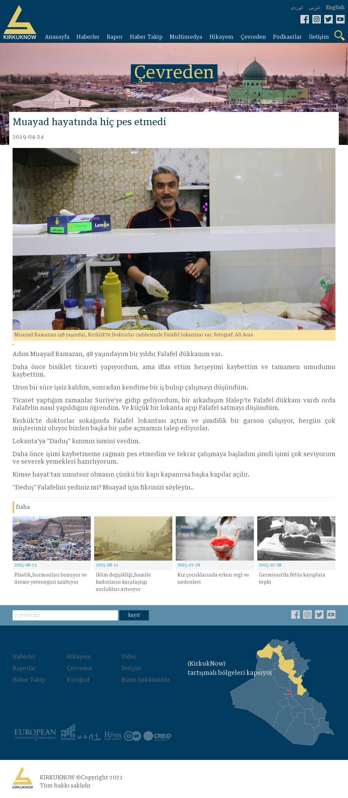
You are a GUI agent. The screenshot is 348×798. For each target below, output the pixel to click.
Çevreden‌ (79, 668)
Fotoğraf (78, 680)
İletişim (131, 668)
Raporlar (24, 668)
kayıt (134, 615)
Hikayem (79, 657)
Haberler (24, 657)
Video (129, 657)
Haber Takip (29, 680)
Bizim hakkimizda (145, 680)
